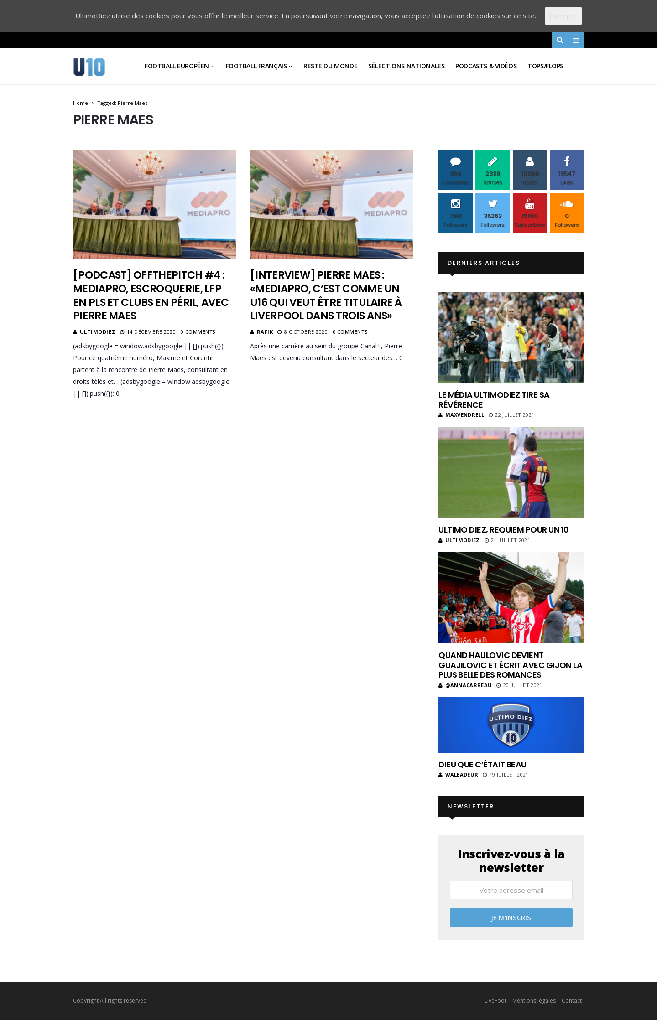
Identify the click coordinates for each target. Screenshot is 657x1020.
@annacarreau (465, 685)
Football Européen (177, 66)
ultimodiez (98, 331)
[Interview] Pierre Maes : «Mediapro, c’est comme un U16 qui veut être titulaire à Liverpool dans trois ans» (326, 295)
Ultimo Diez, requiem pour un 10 (503, 529)
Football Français (256, 66)
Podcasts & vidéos (485, 66)
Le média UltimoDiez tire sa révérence (493, 399)
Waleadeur (458, 774)
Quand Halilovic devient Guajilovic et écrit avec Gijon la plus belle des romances (510, 664)
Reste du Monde (330, 66)
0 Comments (197, 331)
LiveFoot (495, 1000)
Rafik (265, 331)
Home (80, 102)
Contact (572, 1000)
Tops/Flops (545, 66)
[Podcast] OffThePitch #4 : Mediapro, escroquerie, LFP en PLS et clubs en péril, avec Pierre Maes (151, 295)
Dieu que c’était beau (482, 764)
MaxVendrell (461, 414)
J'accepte (563, 15)
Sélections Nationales (406, 66)
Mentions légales (534, 1000)
